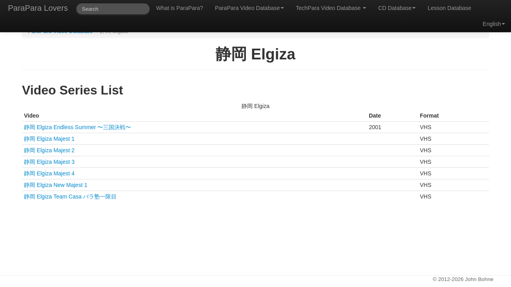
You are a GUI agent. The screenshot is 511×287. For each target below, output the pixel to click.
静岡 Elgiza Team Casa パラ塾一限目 (70, 196)
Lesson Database (449, 8)
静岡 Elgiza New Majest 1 (55, 185)
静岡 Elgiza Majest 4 (49, 173)
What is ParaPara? (179, 8)
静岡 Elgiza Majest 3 (49, 162)
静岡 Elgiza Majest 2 (49, 150)
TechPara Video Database (331, 8)
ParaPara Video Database (249, 8)
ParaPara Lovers (38, 8)
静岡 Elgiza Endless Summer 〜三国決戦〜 (77, 127)
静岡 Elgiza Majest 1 (49, 139)
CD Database (397, 8)
